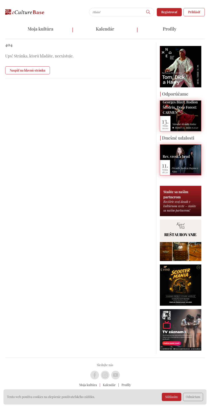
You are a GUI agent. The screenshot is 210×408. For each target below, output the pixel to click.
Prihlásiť (194, 12)
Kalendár (105, 29)
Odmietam (193, 397)
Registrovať (169, 12)
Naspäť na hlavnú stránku (27, 70)
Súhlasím (171, 397)
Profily (169, 29)
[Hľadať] (148, 12)
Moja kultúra (40, 29)
